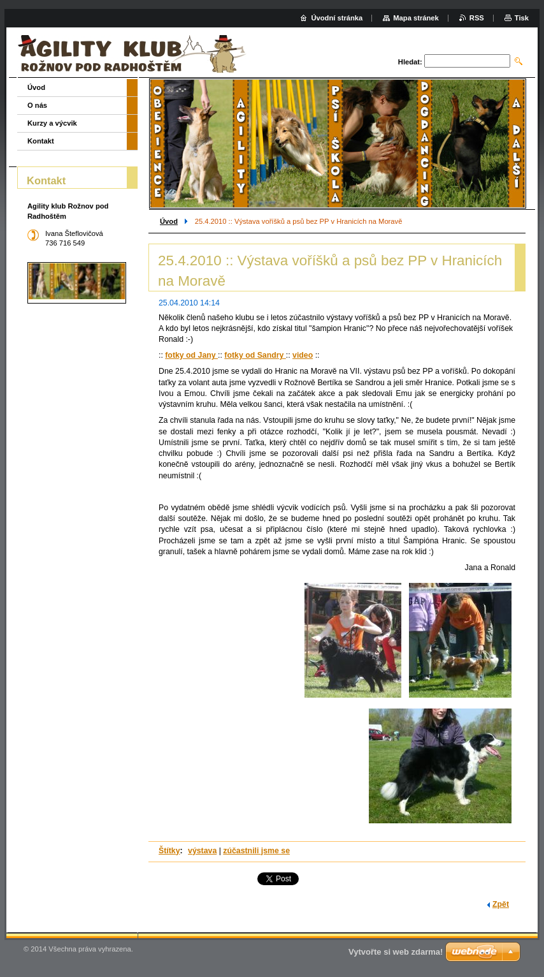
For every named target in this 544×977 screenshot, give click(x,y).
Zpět (500, 904)
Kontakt (40, 141)
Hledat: (410, 62)
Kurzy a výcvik (52, 123)
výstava (202, 850)
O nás (37, 105)
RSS (476, 18)
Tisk (522, 18)
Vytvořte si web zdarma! (395, 952)
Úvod (169, 221)
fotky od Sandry (254, 355)
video (302, 355)
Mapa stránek (416, 18)
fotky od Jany (191, 355)
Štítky (169, 850)
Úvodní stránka (336, 18)
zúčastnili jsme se (256, 850)
